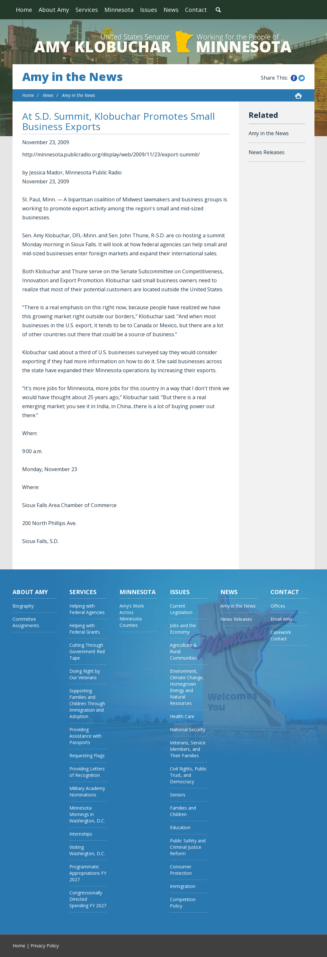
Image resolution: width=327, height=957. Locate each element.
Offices (277, 606)
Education (180, 827)
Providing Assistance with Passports (85, 735)
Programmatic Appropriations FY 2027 (87, 873)
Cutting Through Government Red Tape (87, 651)
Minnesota (119, 9)
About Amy (54, 9)
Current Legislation (181, 609)
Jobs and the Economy (183, 628)
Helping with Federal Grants (84, 628)
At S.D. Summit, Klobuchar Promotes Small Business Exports (118, 121)
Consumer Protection (181, 870)
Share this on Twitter (301, 78)
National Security (187, 729)
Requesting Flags (87, 755)
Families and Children (183, 811)
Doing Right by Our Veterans (84, 674)
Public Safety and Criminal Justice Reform (188, 847)
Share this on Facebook (294, 78)
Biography (23, 606)
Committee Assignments (26, 622)
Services (86, 9)
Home (24, 9)
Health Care (182, 716)
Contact (196, 9)
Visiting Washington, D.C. (87, 850)
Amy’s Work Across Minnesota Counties (131, 615)
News (171, 9)
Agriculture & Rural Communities (184, 651)
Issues (148, 9)
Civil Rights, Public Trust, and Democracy (188, 775)
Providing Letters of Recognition (87, 772)
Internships (80, 834)
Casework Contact (280, 635)
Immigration (182, 886)
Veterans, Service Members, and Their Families (188, 749)
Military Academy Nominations (87, 791)
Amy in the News (72, 77)
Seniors (177, 795)
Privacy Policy (45, 946)
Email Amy (281, 619)
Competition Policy (183, 902)
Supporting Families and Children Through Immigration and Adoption (87, 703)
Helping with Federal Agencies (87, 609)
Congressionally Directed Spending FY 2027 (87, 899)
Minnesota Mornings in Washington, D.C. (87, 814)
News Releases (267, 152)
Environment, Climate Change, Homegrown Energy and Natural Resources (187, 687)
